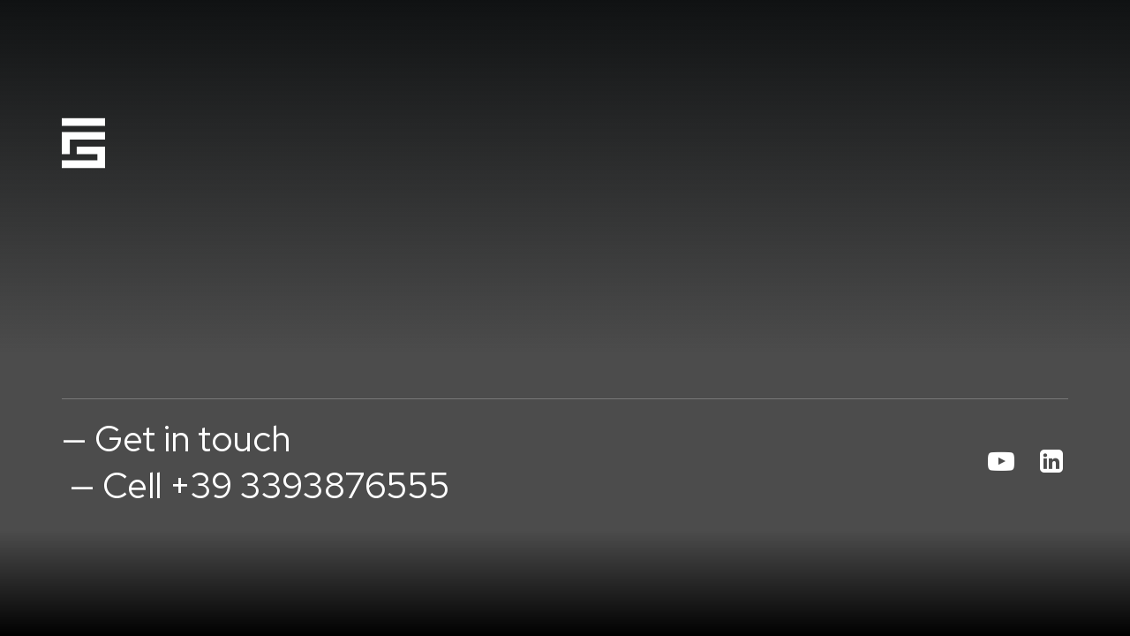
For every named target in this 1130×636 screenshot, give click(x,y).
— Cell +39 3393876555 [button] (260, 485)
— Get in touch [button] (176, 438)
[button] (1001, 468)
